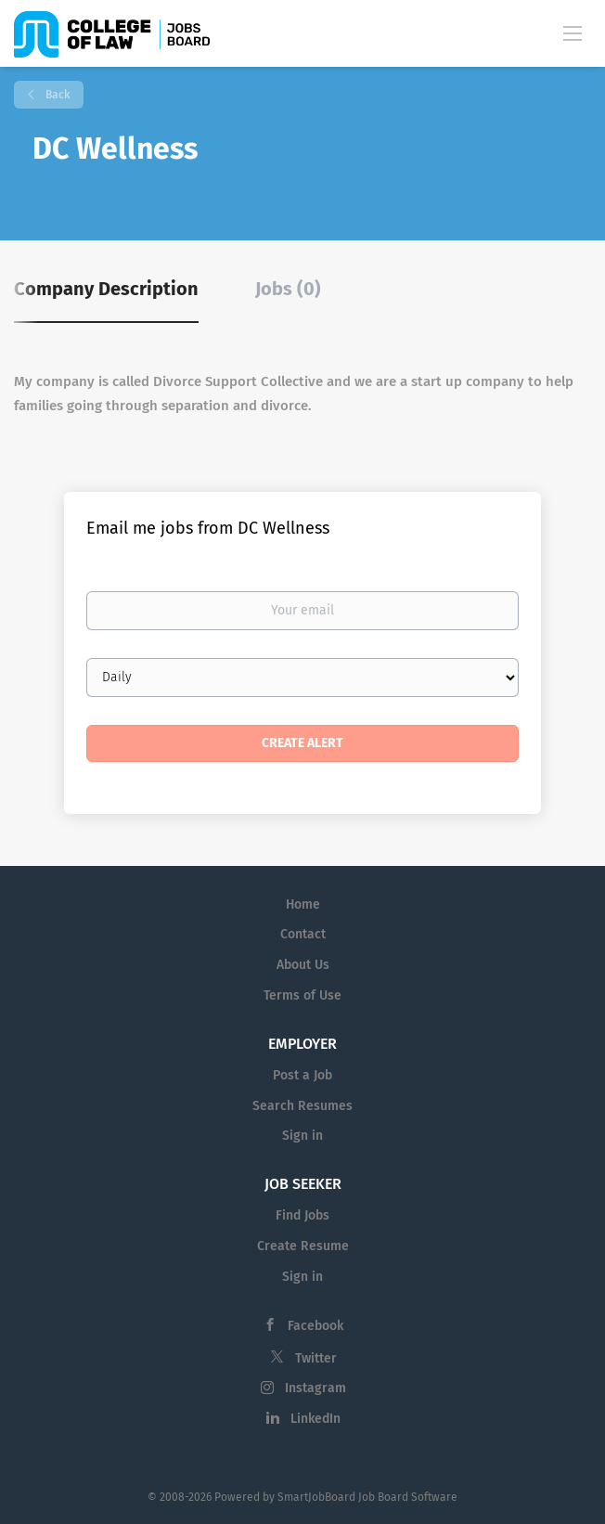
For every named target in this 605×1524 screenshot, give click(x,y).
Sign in (302, 1135)
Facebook (315, 1326)
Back (56, 94)
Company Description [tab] (106, 289)
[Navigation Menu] (572, 32)
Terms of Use (302, 995)
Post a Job (302, 1075)
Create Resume (303, 1246)
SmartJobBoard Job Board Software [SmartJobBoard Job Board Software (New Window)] (367, 1497)
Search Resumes (302, 1106)
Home (303, 904)
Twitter (316, 1358)
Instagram (315, 1388)
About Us (303, 965)
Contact (303, 934)
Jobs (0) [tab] (288, 289)
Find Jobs (302, 1215)
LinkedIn (315, 1419)
